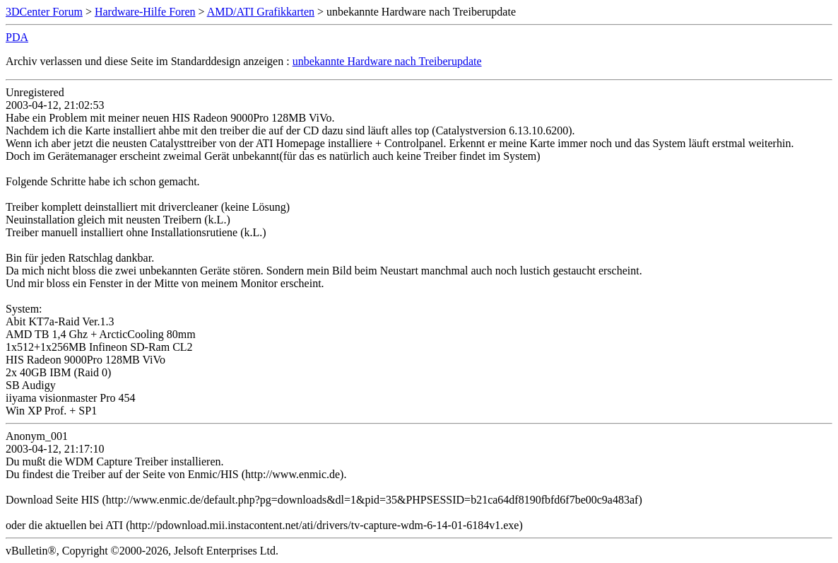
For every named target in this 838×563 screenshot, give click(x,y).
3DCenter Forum (44, 12)
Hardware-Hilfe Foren (145, 12)
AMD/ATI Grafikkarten (260, 12)
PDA (17, 37)
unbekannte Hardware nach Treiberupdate (387, 61)
